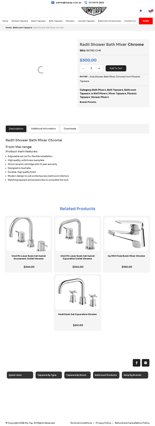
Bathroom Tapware (22, 27)
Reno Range (17, 391)
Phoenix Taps (133, 391)
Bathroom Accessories (109, 21)
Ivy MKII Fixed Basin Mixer (126, 256)
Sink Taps (44, 383)
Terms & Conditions (83, 423)
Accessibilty (17, 399)
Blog (13, 404)
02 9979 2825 (94, 2)
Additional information (43, 128)
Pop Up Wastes (105, 399)
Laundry (73, 387)
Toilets (101, 395)
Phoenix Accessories (136, 395)
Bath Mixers (99, 89)
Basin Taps (45, 387)
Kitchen (72, 383)
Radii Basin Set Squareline (77, 314)
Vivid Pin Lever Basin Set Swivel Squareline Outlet (77, 257)
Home (5, 21)
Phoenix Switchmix (135, 399)
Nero (128, 387)
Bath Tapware (56, 21)
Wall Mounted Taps (49, 412)
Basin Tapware (38, 21)
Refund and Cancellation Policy (132, 423)
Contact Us (130, 21)
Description (16, 128)
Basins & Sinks (105, 391)
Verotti (129, 404)
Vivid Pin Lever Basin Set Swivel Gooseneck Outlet (29, 257)
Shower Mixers (100, 97)
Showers (70, 21)
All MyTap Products (21, 387)
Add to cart (115, 68)
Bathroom (74, 391)
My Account (141, 11)
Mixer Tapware (117, 93)
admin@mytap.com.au (66, 2)
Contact (15, 408)
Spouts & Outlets (49, 399)
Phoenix (91, 102)
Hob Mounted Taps (49, 408)
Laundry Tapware (86, 21)
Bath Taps (45, 391)
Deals (146, 21)
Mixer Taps (45, 395)
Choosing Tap (18, 395)
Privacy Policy (105, 423)
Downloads (70, 128)
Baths (101, 387)
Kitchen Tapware (20, 21)
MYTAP (83, 76)
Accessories (104, 383)
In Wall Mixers (99, 93)
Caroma (130, 383)
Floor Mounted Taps (50, 404)
